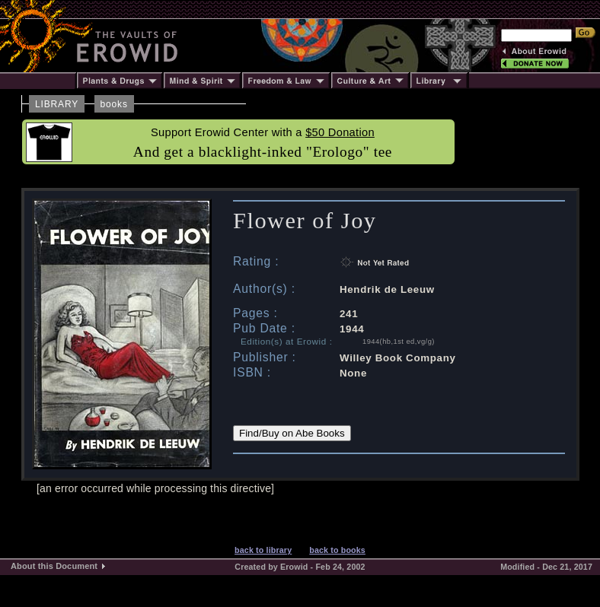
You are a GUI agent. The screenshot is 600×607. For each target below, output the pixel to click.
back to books (337, 550)
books (114, 104)
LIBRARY (56, 104)
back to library (263, 550)
